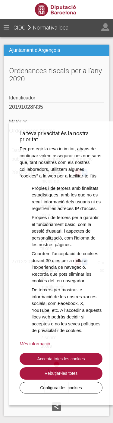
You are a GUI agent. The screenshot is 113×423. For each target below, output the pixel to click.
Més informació (35, 343)
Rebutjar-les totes (61, 373)
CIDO (20, 27)
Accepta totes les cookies (61, 358)
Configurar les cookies (61, 387)
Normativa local (51, 27)
